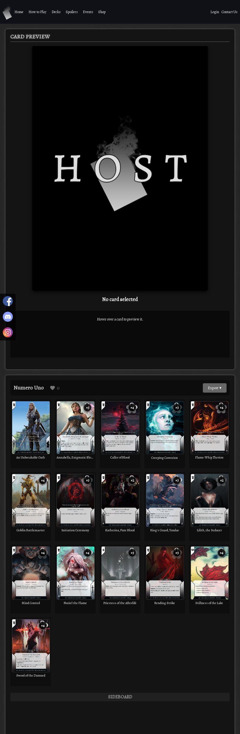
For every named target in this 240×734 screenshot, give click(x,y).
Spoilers (72, 12)
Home (18, 12)
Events (88, 12)
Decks (56, 12)
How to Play (37, 12)
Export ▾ (215, 387)
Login (214, 12)
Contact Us (230, 12)
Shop (102, 12)
